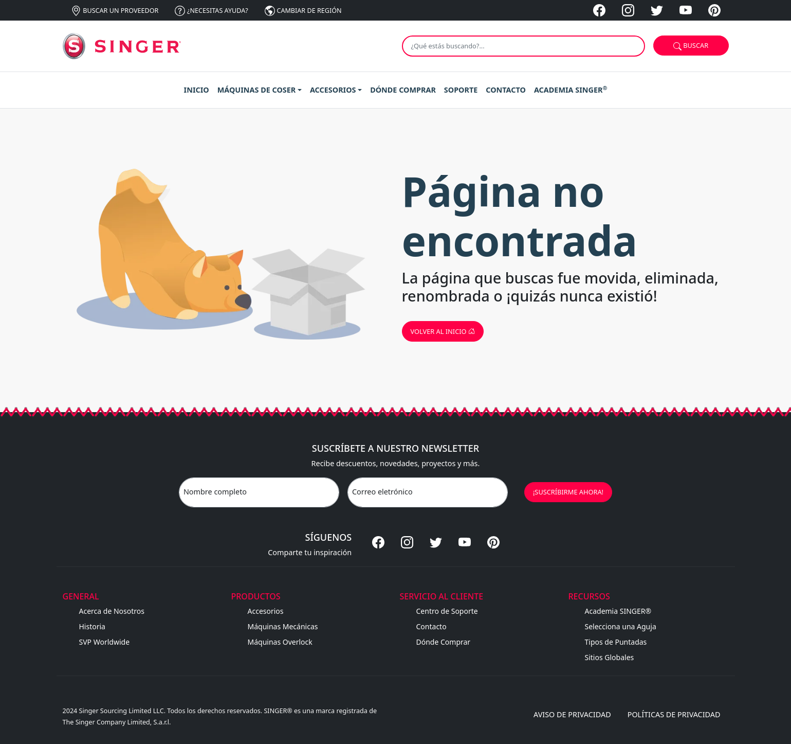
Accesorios (266, 611)
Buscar (690, 45)
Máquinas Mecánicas (283, 626)
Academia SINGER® (618, 611)
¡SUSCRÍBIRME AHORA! (568, 492)
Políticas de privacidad (674, 714)
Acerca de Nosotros (111, 611)
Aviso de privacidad (572, 714)
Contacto (431, 626)
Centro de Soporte (447, 611)
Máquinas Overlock (280, 642)
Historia (92, 626)
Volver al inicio (443, 331)
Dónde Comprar (443, 642)
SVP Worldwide (104, 642)
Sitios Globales (609, 657)
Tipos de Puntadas (616, 642)
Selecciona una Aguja (620, 626)
